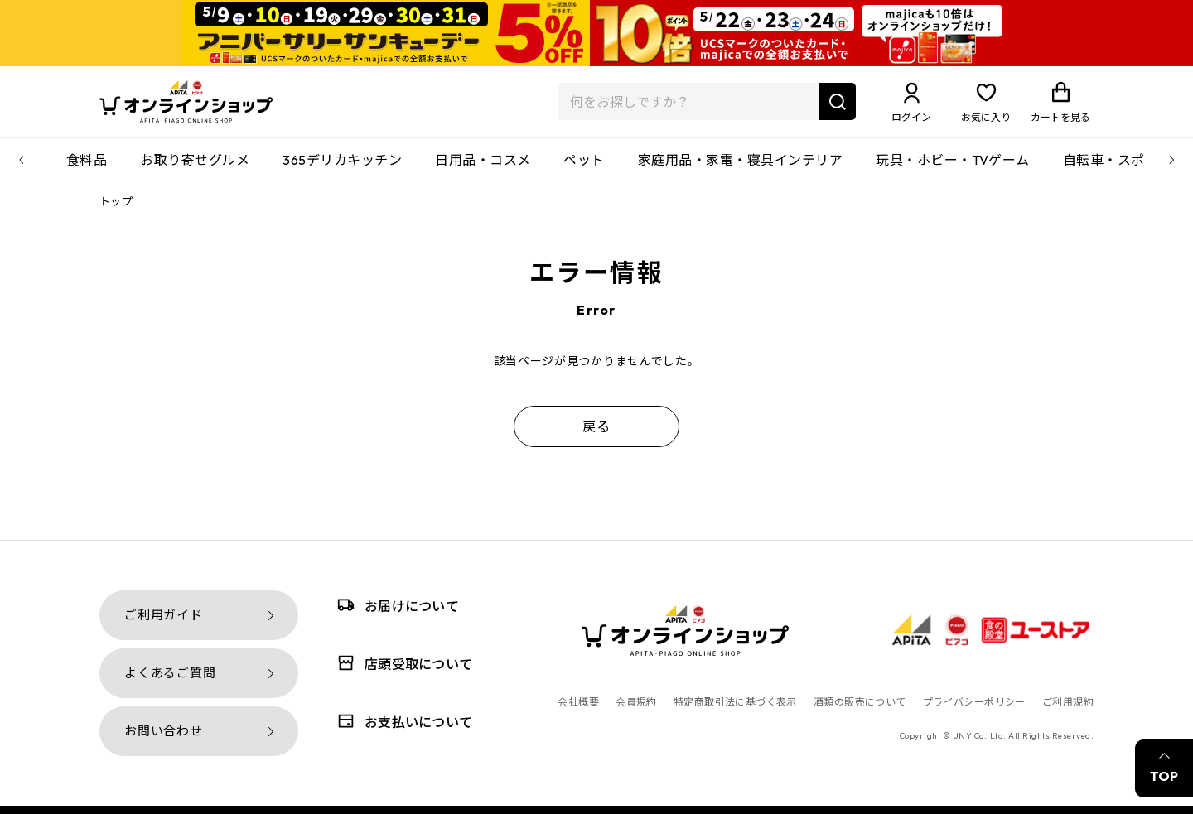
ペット (583, 169)
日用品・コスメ (482, 169)
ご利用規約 (1068, 702)
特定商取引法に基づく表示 (735, 702)
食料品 (86, 169)
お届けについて (395, 604)
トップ (116, 211)
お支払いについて (401, 720)
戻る (596, 436)
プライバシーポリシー (974, 702)
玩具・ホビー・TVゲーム (953, 169)
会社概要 (578, 702)
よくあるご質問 (169, 673)
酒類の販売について (860, 702)
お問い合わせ (163, 731)
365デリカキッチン (342, 169)
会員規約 (636, 702)
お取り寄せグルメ (194, 169)
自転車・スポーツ (1117, 169)
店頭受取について (401, 662)
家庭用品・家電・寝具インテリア (740, 169)
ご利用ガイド (163, 615)
